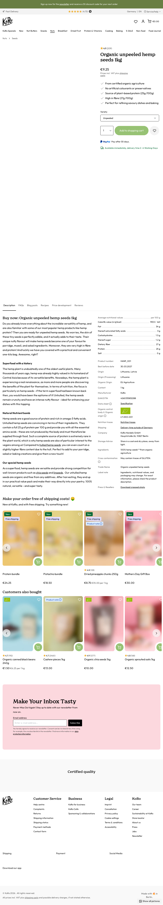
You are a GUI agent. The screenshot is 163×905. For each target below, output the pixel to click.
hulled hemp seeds (50, 445)
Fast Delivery (10, 11)
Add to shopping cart (131, 130)
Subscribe (75, 722)
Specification (127, 403)
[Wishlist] (135, 21)
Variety (103, 111)
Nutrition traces (128, 422)
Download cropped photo (133, 487)
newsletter (64, 4)
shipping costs (31, 897)
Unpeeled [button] (108, 118)
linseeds (58, 472)
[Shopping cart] (153, 21)
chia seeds (42, 472)
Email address (20, 718)
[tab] (9, 305)
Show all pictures (149, 901)
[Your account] (143, 21)
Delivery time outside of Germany (137, 427)
